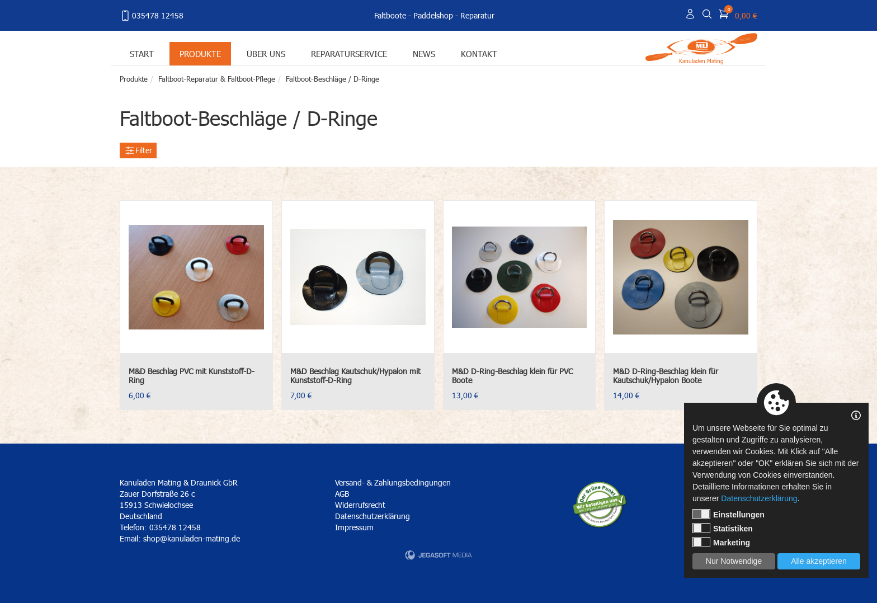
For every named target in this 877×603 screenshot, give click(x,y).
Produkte (200, 53)
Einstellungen (728, 514)
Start (142, 53)
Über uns (266, 53)
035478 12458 (151, 15)
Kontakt (479, 53)
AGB (342, 493)
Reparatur (477, 15)
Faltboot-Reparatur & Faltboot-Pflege (216, 78)
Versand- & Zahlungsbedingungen (393, 482)
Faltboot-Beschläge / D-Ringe (332, 78)
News (424, 53)
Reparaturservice (349, 53)
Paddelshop (433, 15)
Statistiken (722, 528)
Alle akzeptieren (819, 561)
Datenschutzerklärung (372, 516)
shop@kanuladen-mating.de (191, 538)
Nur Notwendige (734, 561)
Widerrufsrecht (360, 505)
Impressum (354, 527)
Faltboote (390, 15)
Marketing (721, 542)
